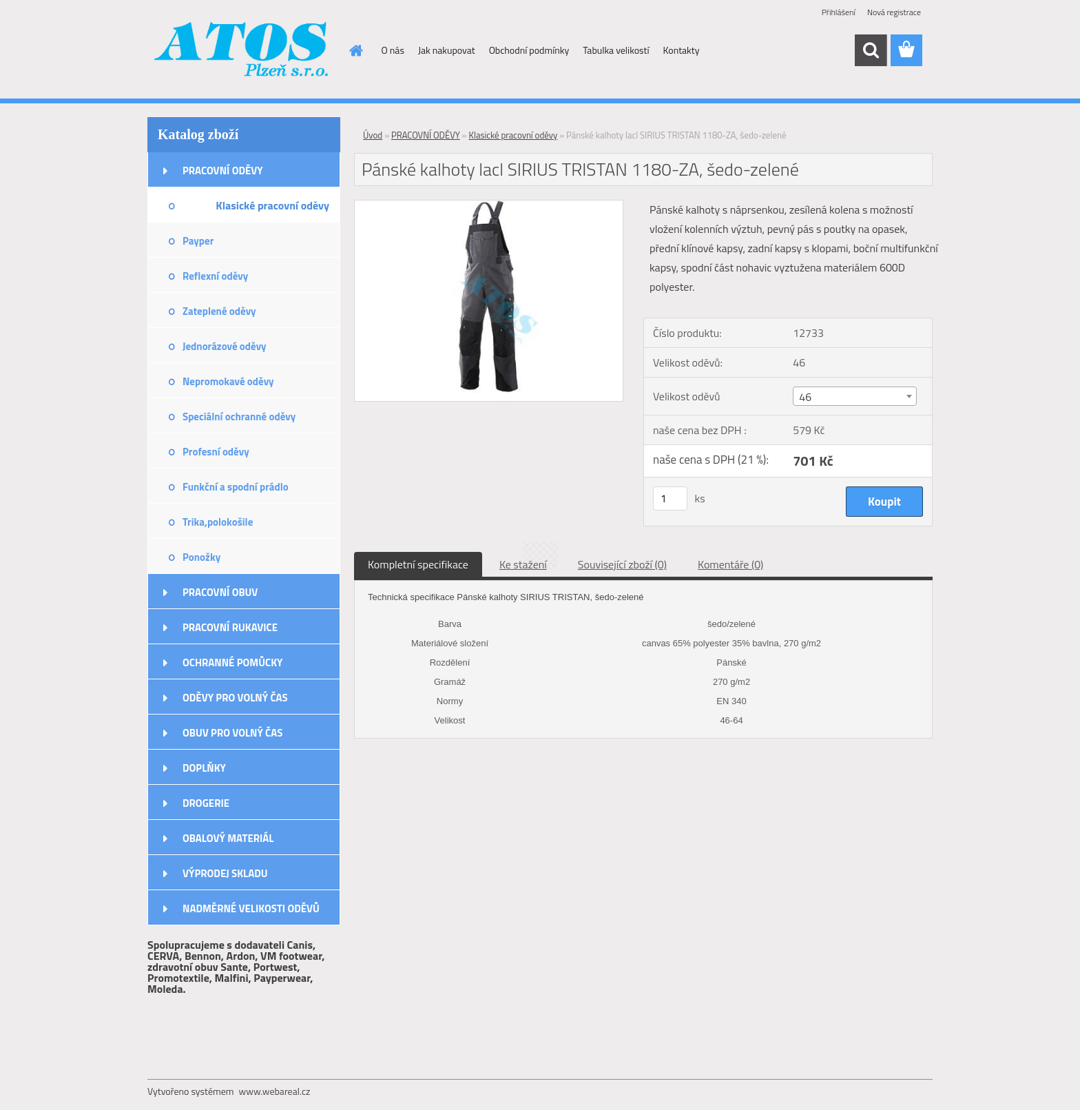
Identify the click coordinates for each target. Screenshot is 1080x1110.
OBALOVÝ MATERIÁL (228, 838)
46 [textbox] (805, 397)
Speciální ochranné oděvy (239, 416)
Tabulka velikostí (616, 50)
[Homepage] (355, 50)
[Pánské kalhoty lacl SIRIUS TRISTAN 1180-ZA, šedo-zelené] (489, 206)
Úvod (372, 135)
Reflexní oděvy (215, 276)
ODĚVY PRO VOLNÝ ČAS (235, 698)
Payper (198, 241)
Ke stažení (523, 564)
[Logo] (242, 51)
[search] (870, 50)
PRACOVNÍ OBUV (220, 592)
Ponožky (201, 557)
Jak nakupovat (446, 50)
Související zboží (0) (622, 564)
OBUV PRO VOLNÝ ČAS (232, 733)
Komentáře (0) (730, 564)
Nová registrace (894, 12)
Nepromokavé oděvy (228, 381)
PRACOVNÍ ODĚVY (223, 170)
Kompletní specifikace (418, 564)
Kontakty (681, 50)
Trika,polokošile (218, 522)
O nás (393, 50)
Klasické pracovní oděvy (272, 205)
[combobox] (854, 396)
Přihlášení (838, 12)
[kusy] (670, 498)
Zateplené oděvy (219, 311)
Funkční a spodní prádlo (236, 487)
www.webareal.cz (275, 1091)
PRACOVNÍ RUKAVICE (230, 627)
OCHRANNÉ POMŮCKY (232, 662)
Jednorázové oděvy (225, 346)
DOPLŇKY (204, 768)
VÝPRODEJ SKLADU (225, 873)
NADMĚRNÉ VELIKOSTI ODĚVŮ (251, 908)
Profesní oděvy (216, 452)
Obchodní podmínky (529, 50)
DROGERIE (206, 803)
